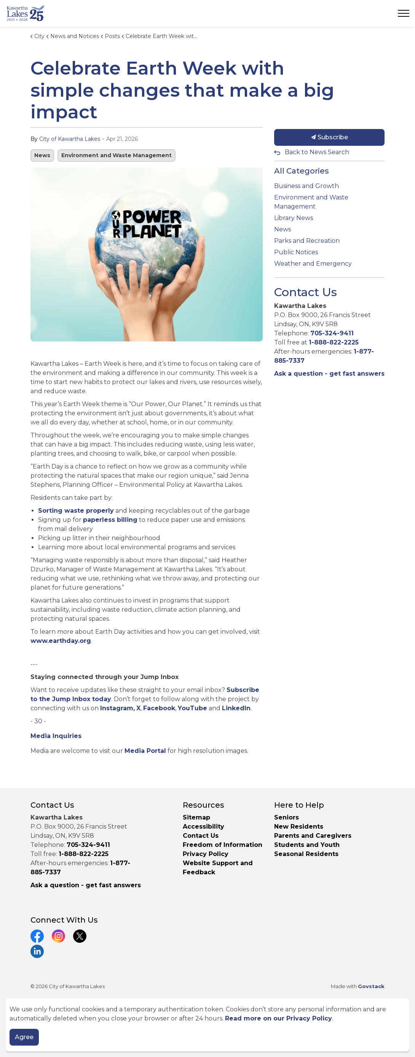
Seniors (286, 817)
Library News (293, 218)
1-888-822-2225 (334, 342)
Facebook (159, 708)
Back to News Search (317, 152)
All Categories (301, 170)
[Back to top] (207, 1018)
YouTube (192, 708)
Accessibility (203, 826)
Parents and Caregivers (312, 835)
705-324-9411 (332, 333)
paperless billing (110, 519)
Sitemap (196, 817)
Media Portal (145, 750)
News (42, 155)
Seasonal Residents (307, 854)
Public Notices (296, 252)
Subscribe (329, 137)
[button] (146, 254)
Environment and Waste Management (116, 155)
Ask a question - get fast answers (329, 373)
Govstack (371, 986)
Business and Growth (306, 186)
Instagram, (117, 708)
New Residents (298, 826)
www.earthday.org (60, 640)
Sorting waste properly (76, 510)
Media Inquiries (55, 736)
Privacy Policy (205, 854)
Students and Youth (307, 844)
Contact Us (201, 835)
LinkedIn (236, 708)
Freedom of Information (222, 844)
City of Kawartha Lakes (69, 139)
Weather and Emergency (313, 263)
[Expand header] (403, 13)
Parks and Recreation (307, 240)
